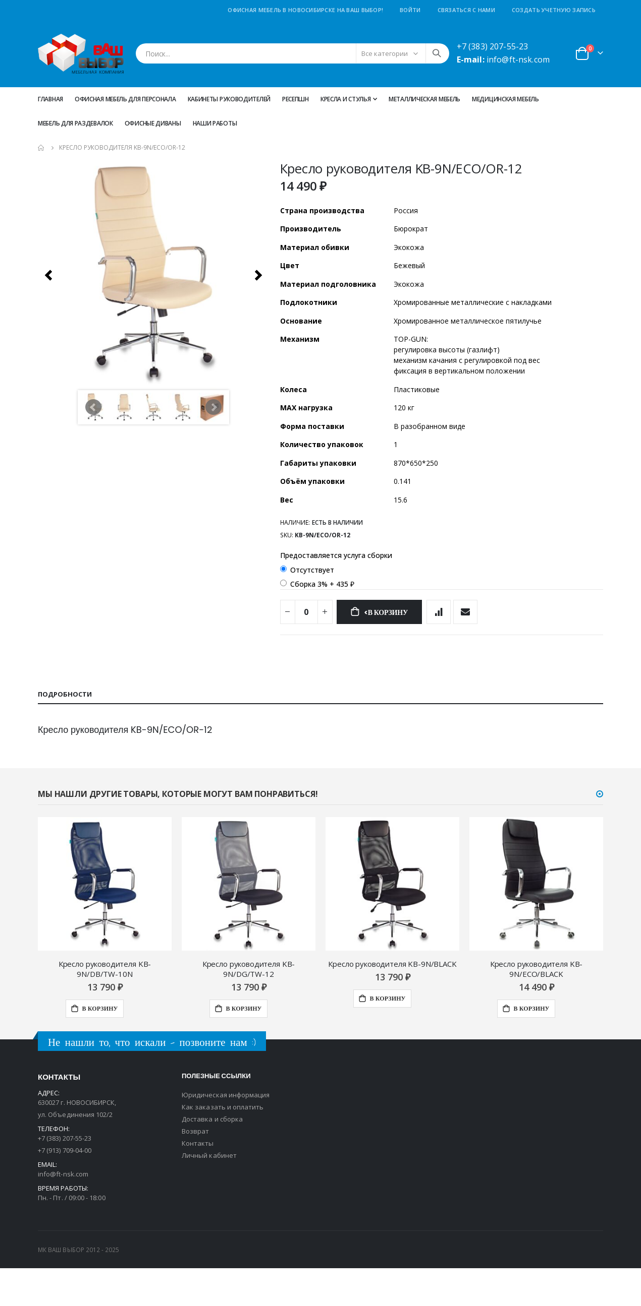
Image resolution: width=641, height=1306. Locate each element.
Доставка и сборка (212, 1156)
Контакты (198, 1181)
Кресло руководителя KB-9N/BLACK (392, 1002)
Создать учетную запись (554, 10)
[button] (599, 832)
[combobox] (292, 53)
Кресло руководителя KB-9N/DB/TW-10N (105, 1007)
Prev (93, 407)
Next (213, 407)
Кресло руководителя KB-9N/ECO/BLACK (536, 1007)
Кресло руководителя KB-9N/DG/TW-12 (248, 1007)
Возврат (195, 1168)
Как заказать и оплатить (223, 1144)
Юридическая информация (226, 1132)
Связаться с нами (466, 10)
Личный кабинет (209, 1193)
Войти (410, 10)
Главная (50, 99)
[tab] (320, 732)
